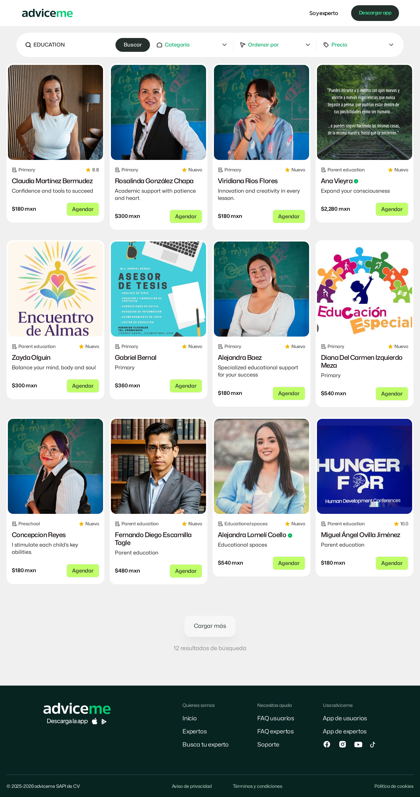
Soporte (268, 745)
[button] (191, 45)
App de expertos (345, 731)
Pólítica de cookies (393, 786)
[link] (55, 112)
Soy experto (323, 13)
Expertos (194, 731)
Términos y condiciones (257, 786)
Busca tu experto (205, 745)
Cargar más (210, 626)
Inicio (189, 718)
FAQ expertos (275, 731)
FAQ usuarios (275, 718)
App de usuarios (345, 718)
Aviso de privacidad (192, 786)
